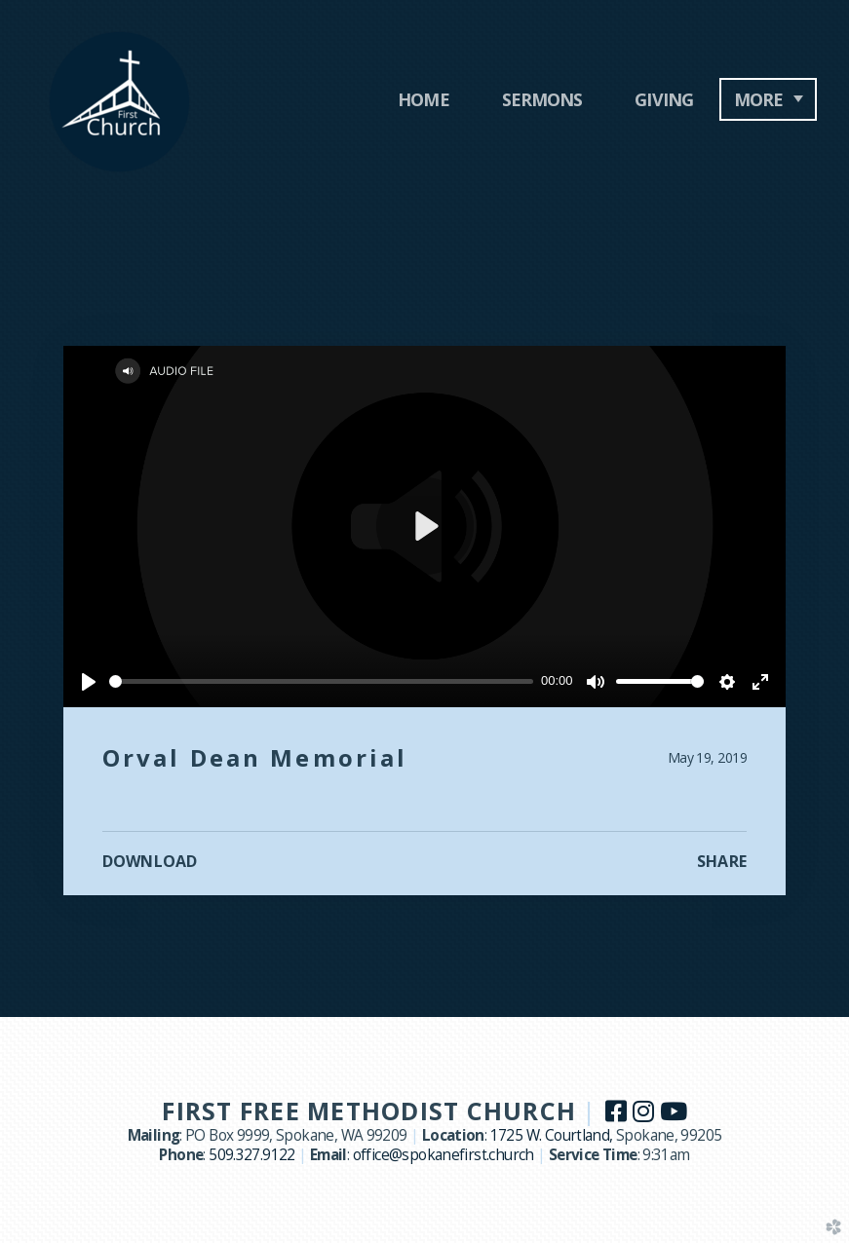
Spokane (645, 1135)
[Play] (88, 681)
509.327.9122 (252, 1155)
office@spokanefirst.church (443, 1155)
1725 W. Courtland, (553, 1135)
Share (722, 861)
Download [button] (149, 861)
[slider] (321, 681)
